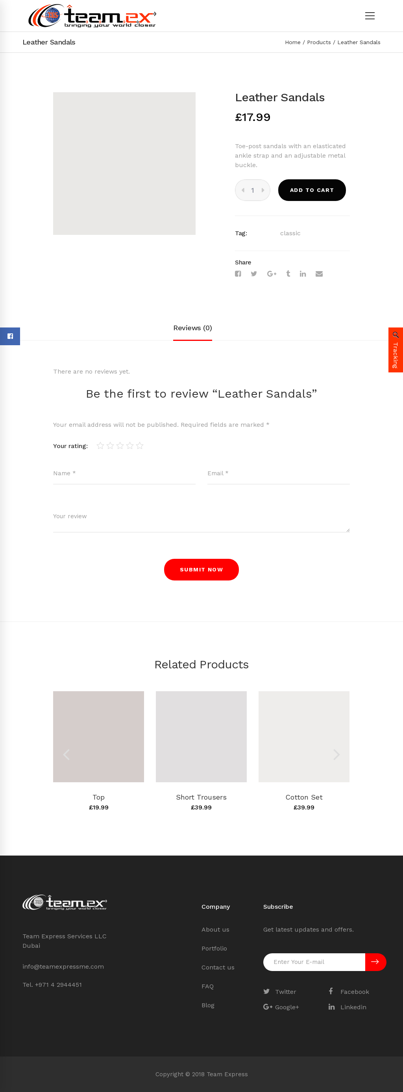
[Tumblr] (288, 273)
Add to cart (312, 190)
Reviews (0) (192, 328)
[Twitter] (254, 273)
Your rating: (70, 446)
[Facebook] (238, 273)
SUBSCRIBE (375, 962)
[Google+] (271, 273)
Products (319, 42)
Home (293, 42)
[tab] (192, 328)
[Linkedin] (303, 273)
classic (290, 233)
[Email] (319, 273)
